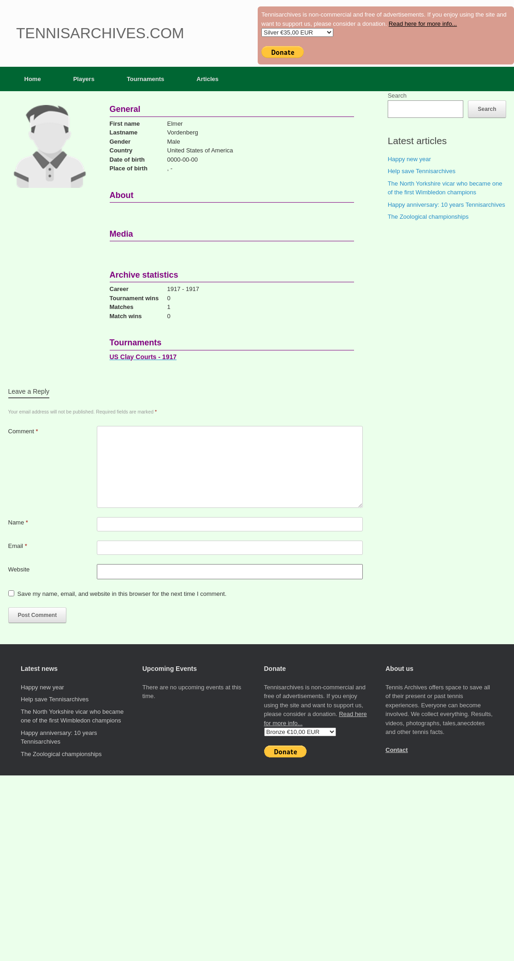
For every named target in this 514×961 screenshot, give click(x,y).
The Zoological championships (428, 216)
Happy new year (409, 159)
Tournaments (145, 79)
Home (32, 79)
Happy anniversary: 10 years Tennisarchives (446, 204)
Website (19, 569)
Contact (396, 749)
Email (17, 545)
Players (84, 79)
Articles (207, 79)
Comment (23, 431)
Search (397, 95)
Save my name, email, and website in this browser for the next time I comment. (122, 593)
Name (18, 522)
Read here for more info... (423, 23)
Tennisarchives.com (100, 33)
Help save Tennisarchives (421, 171)
